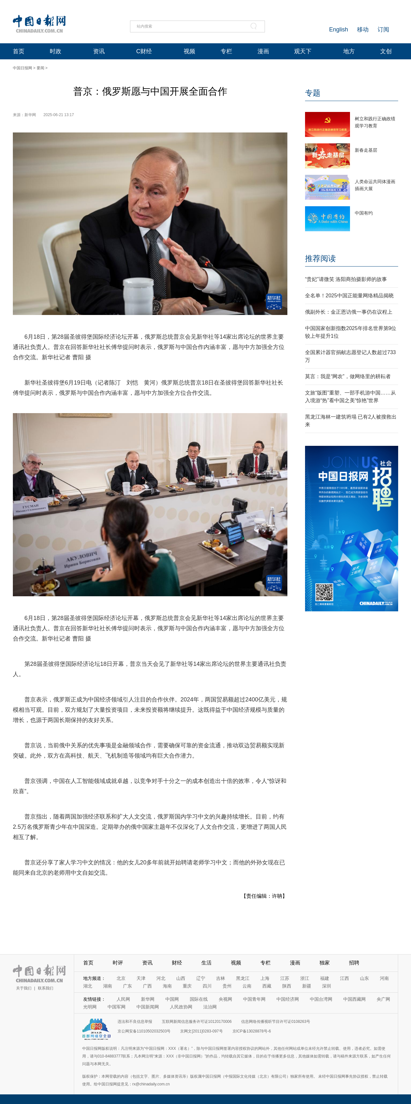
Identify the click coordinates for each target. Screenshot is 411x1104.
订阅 (383, 29)
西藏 (266, 986)
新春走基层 (366, 150)
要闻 (40, 68)
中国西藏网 (354, 999)
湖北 (87, 986)
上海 (264, 978)
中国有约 (364, 213)
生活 (206, 962)
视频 (189, 51)
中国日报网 (22, 68)
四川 (207, 986)
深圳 (326, 986)
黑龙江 (242, 978)
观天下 (302, 51)
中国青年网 (254, 999)
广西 (147, 986)
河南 (384, 978)
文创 (386, 51)
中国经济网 (287, 999)
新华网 (147, 999)
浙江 (304, 978)
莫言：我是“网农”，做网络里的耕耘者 (348, 376)
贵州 (227, 986)
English (338, 29)
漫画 (263, 51)
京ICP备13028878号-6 (251, 1031)
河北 (160, 978)
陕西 (286, 986)
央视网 (225, 999)
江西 (344, 978)
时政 (55, 51)
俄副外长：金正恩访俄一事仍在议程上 (348, 312)
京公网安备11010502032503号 (144, 1031)
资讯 (99, 51)
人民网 (123, 999)
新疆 (306, 986)
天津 (140, 978)
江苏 (284, 978)
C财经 (144, 51)
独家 (324, 962)
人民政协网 (181, 1006)
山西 (180, 978)
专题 (312, 93)
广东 (127, 986)
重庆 (187, 986)
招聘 (354, 962)
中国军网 (117, 1006)
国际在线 (199, 999)
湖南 (107, 986)
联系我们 (45, 988)
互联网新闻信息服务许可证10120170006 (197, 1021)
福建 (324, 978)
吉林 (220, 978)
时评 (118, 962)
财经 (177, 962)
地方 (349, 51)
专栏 (226, 51)
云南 (246, 986)
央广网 (383, 999)
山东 (364, 978)
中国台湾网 (321, 999)
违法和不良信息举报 (135, 1021)
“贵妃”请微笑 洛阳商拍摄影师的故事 (346, 279)
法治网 (210, 1006)
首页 (18, 51)
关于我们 (23, 988)
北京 (121, 978)
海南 (167, 986)
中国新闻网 (147, 1006)
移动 (363, 29)
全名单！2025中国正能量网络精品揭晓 (349, 295)
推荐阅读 (320, 258)
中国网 (172, 999)
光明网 (90, 1006)
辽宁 (200, 978)
